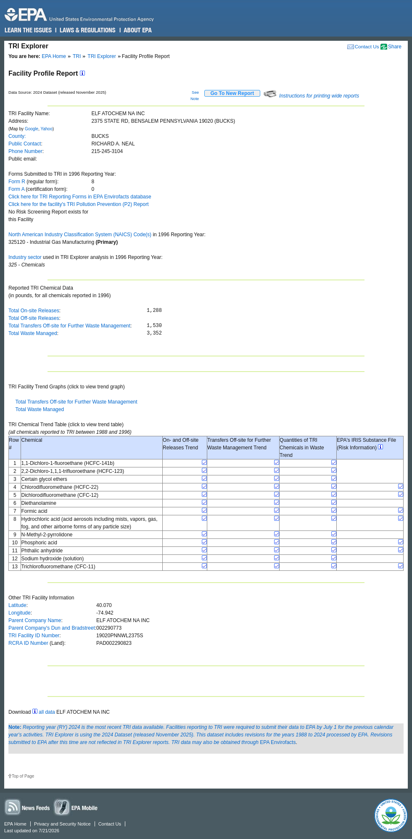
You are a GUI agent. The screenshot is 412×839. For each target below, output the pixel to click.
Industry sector (25, 257)
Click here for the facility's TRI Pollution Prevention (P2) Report (78, 204)
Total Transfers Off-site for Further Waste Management (69, 326)
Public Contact (24, 144)
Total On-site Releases (33, 311)
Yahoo (47, 129)
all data (47, 712)
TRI (77, 56)
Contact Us (367, 46)
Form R (16, 182)
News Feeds (27, 806)
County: (17, 136)
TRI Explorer (101, 56)
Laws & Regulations (87, 30)
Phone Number (25, 151)
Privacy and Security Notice (62, 823)
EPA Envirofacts (278, 742)
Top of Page (23, 776)
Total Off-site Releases (33, 318)
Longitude (19, 613)
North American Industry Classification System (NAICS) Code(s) (79, 234)
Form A (16, 189)
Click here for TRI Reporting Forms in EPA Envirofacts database (79, 197)
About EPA (137, 30)
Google (31, 129)
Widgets (76, 806)
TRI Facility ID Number (33, 635)
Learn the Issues (28, 30)
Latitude (17, 605)
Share (394, 47)
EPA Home (54, 56)
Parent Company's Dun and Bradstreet (51, 628)
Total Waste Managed (32, 333)
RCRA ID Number (28, 643)
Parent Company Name (34, 620)
